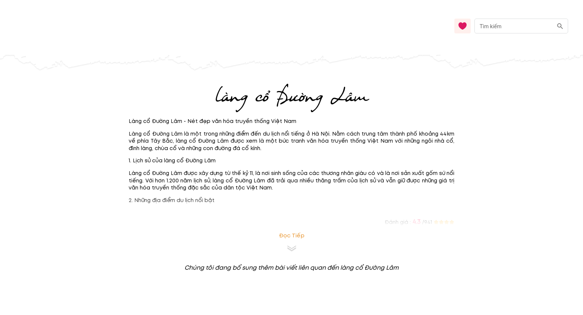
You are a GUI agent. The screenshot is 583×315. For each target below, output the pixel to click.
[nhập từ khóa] (513, 25)
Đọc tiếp (292, 235)
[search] (560, 26)
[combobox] (521, 26)
